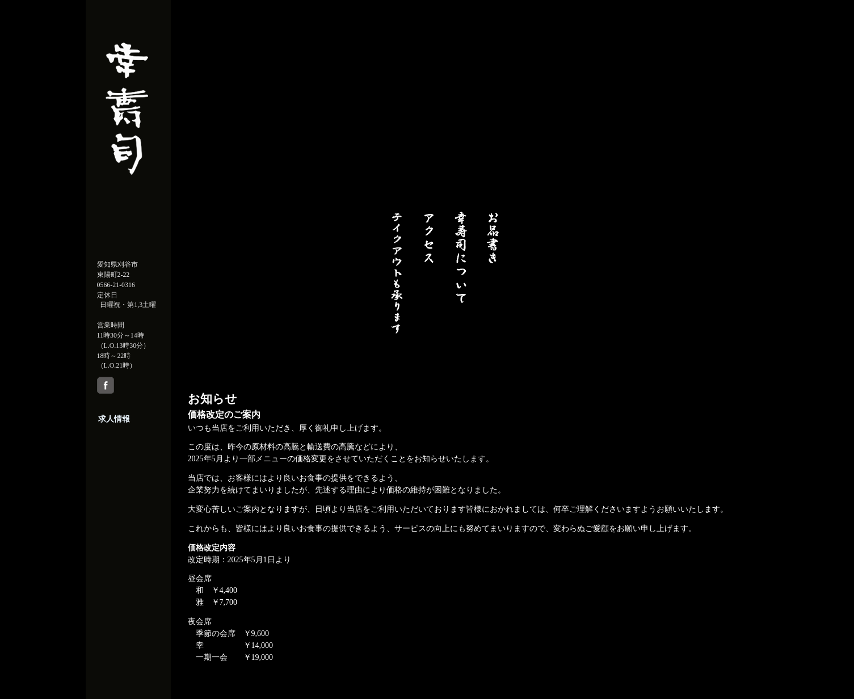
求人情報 (114, 419)
